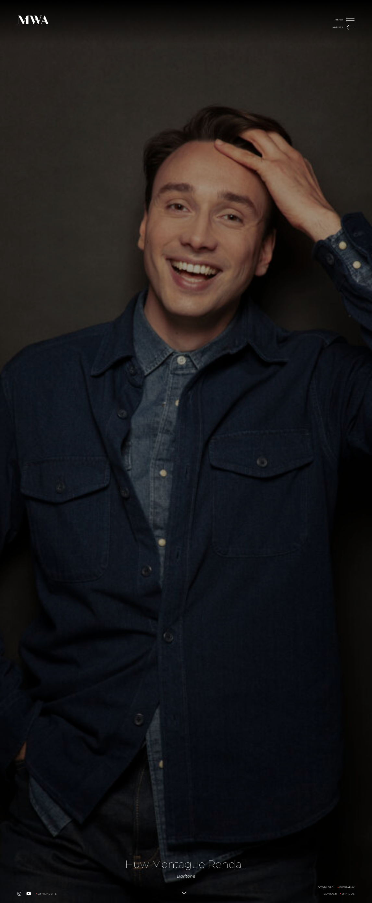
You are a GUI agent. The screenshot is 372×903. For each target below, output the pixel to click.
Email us (347, 893)
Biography (346, 887)
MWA (33, 20)
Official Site (47, 893)
